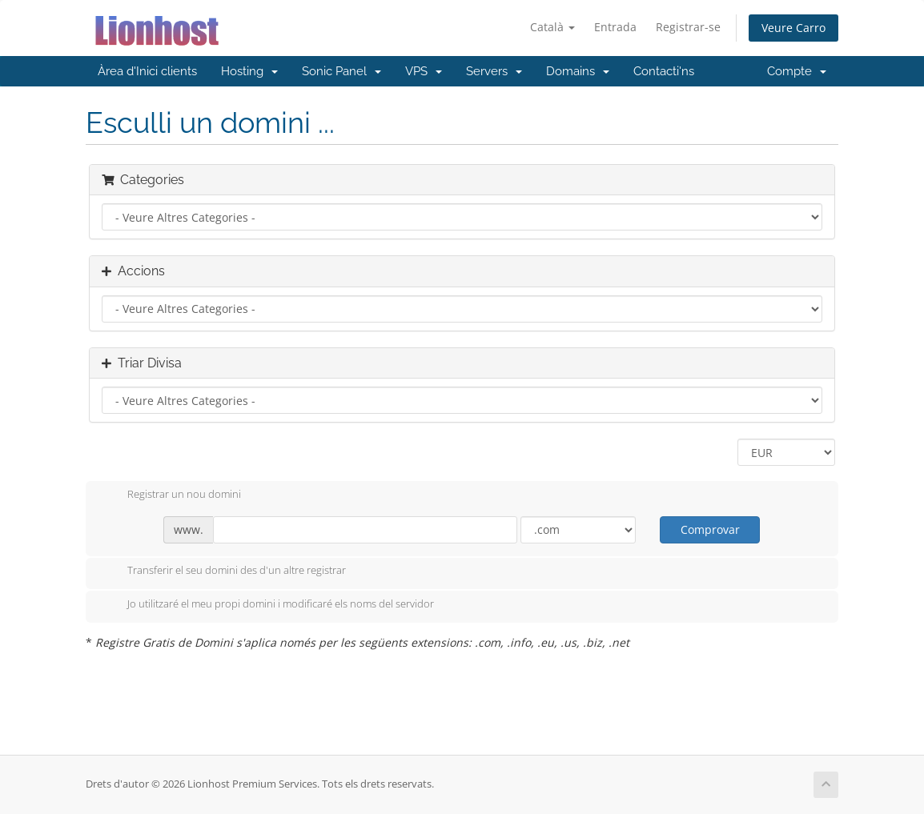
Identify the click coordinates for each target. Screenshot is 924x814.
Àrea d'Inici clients (147, 71)
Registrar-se (688, 26)
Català (552, 26)
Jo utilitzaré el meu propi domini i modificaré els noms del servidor (268, 605)
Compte (796, 71)
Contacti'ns (663, 71)
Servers (494, 71)
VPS (423, 71)
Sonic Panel (341, 71)
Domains (577, 71)
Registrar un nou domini (171, 495)
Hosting (249, 71)
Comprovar (710, 529)
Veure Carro (793, 27)
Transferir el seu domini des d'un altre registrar (224, 571)
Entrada (615, 26)
